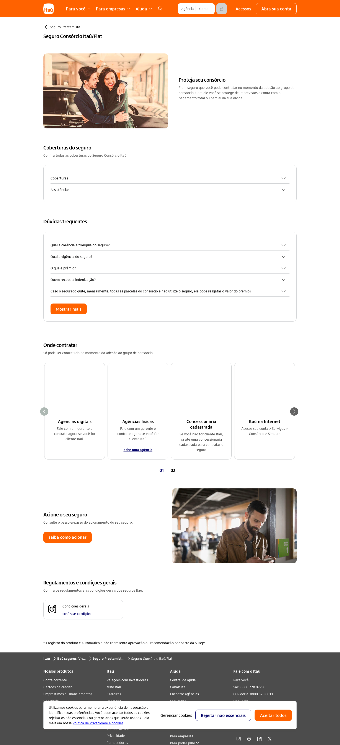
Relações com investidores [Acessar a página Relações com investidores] (127, 568)
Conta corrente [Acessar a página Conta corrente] (55, 568)
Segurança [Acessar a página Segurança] (178, 589)
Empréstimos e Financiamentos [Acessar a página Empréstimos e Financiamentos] (67, 582)
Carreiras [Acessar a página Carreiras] (114, 582)
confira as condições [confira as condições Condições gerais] (76, 502)
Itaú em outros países (253, 604)
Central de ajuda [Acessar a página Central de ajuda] (183, 568)
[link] (160, 8)
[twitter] (270, 627)
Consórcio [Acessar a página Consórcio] (51, 589)
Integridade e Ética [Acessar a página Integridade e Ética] (121, 603)
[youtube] (249, 627)
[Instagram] (238, 627)
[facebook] (259, 627)
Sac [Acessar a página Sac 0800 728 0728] (236, 575)
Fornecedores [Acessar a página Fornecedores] (117, 631)
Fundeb (175, 638)
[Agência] (187, 8)
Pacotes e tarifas (183, 645)
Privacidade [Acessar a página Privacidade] (116, 624)
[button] (276, 8)
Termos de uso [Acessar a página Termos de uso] (118, 617)
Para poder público (184, 631)
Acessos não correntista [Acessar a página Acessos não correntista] (188, 596)
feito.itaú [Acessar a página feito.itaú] (114, 575)
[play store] (249, 664)
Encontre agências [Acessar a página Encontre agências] (184, 582)
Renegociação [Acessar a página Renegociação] (54, 610)
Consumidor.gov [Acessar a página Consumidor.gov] (182, 603)
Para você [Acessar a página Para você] (241, 568)
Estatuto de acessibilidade (132, 638)
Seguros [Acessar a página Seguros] (49, 596)
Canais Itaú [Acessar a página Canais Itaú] (178, 575)
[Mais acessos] (240, 9)
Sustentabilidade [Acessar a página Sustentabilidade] (120, 596)
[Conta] (204, 8)
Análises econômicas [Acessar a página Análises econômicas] (123, 610)
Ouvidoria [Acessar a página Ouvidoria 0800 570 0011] (240, 582)
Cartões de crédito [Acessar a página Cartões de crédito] (57, 575)
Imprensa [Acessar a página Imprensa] (114, 589)
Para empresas (181, 624)
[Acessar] (221, 8)
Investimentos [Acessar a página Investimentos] (54, 603)
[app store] (249, 651)
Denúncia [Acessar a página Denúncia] (240, 589)
